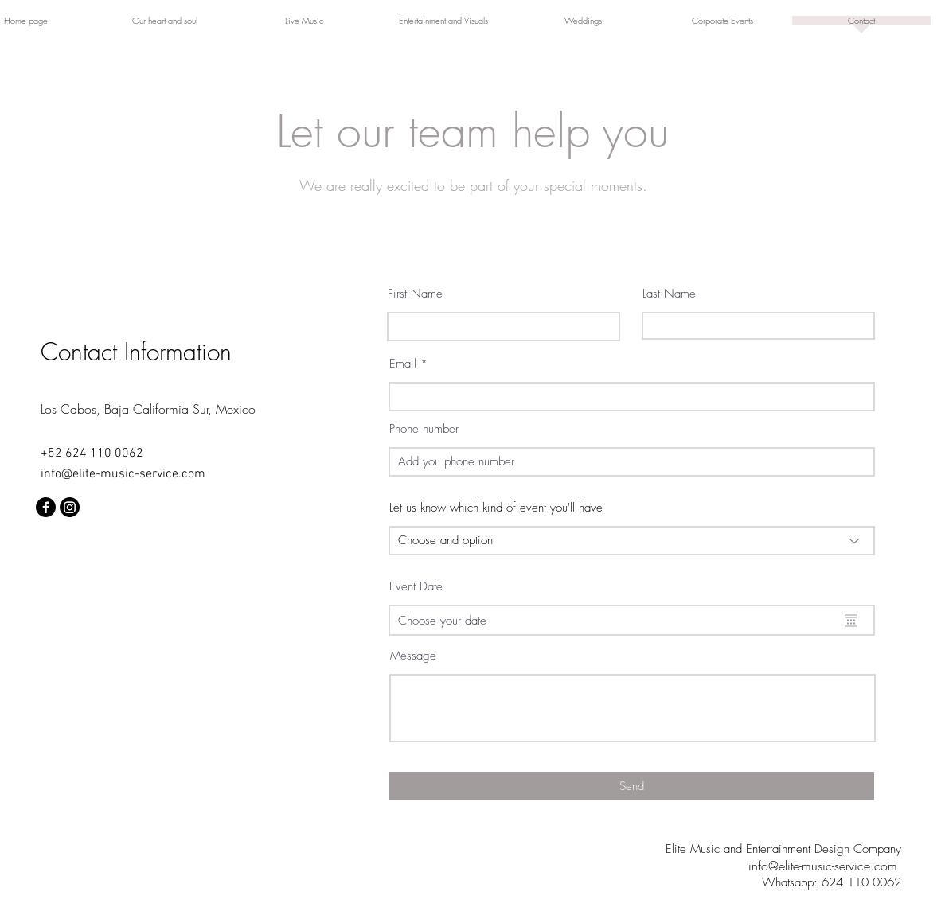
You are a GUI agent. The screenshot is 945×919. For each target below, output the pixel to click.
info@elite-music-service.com (123, 474)
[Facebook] (46, 507)
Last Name (669, 294)
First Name (415, 294)
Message (413, 656)
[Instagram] (70, 507)
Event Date (416, 587)
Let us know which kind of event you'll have (496, 508)
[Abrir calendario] (851, 620)
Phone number (424, 429)
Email (402, 364)
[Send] (631, 786)
